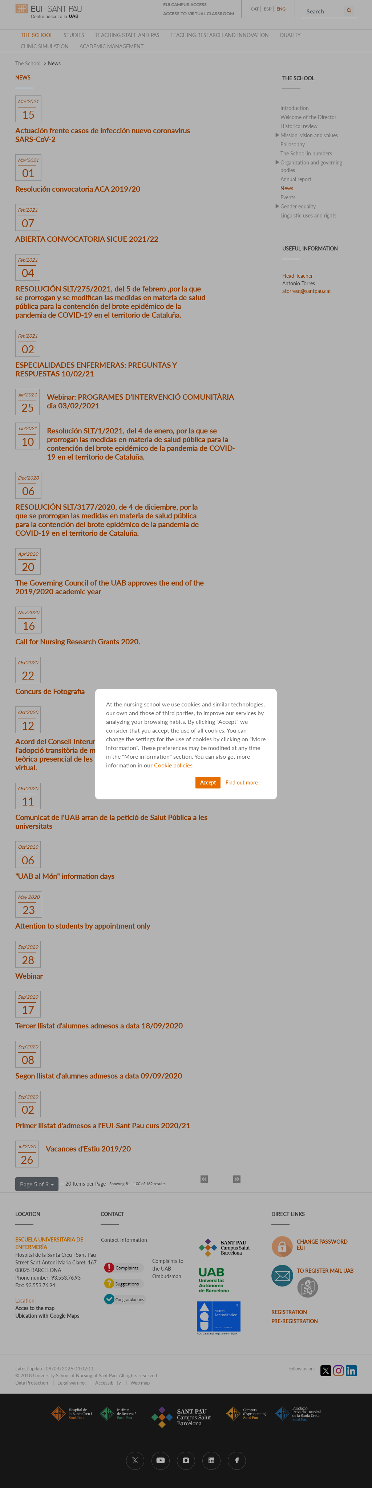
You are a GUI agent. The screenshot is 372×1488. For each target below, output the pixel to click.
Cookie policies (173, 765)
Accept (208, 782)
